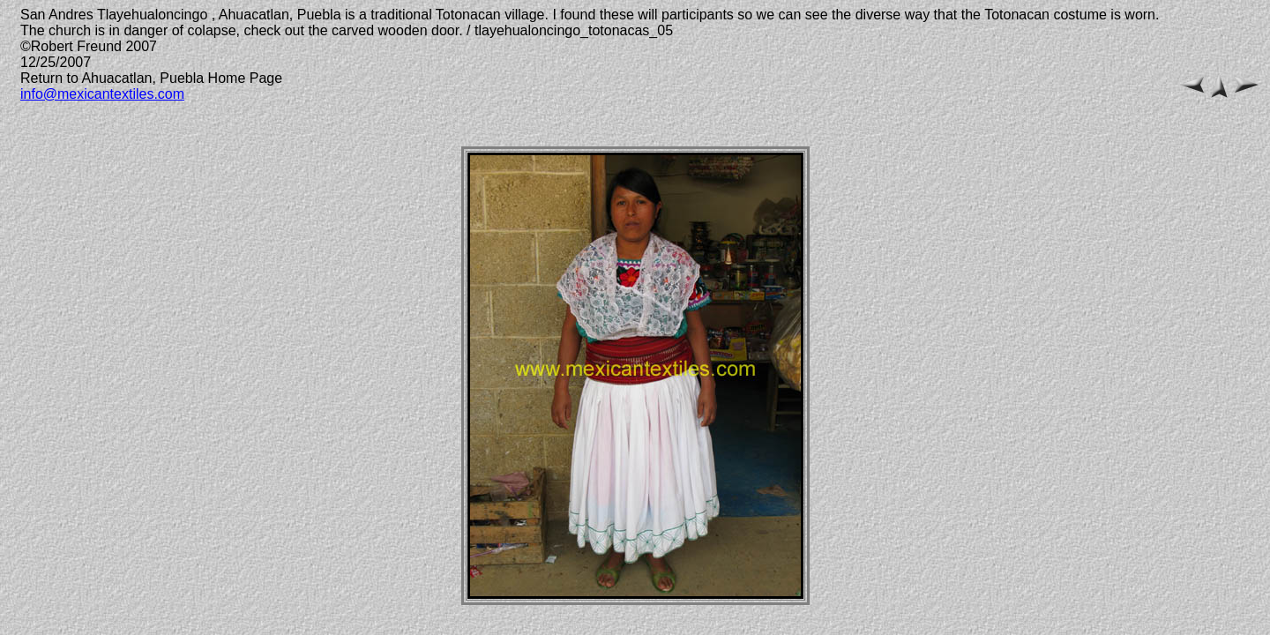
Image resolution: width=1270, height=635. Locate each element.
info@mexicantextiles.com (102, 93)
